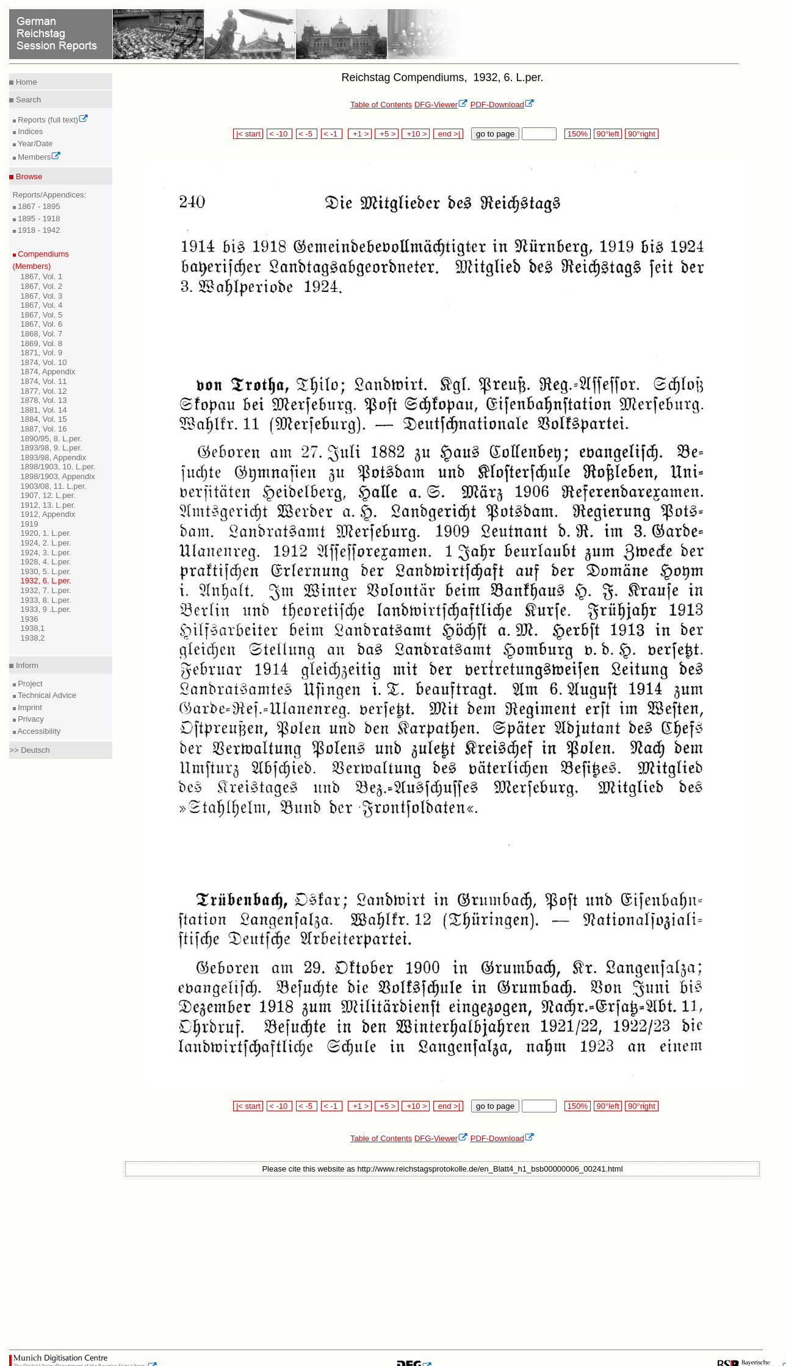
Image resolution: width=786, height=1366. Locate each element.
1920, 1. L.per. (46, 533)
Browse (27, 176)
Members (39, 157)
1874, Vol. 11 (44, 381)
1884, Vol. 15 (44, 419)
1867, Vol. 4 (42, 305)
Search (27, 99)
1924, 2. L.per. (46, 542)
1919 (29, 523)
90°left (607, 133)
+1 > (359, 133)
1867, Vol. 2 (42, 286)
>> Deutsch (29, 750)
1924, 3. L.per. (46, 552)
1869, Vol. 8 (42, 343)
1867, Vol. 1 (42, 276)
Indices (29, 131)
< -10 (279, 133)
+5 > (386, 133)
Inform (25, 665)
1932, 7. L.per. (46, 590)
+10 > (415, 133)
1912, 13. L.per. (48, 505)
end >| (448, 133)
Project (29, 683)
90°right (641, 133)
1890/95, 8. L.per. (51, 438)
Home (25, 82)
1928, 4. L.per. (46, 561)
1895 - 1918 (38, 218)
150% (577, 133)
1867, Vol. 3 (42, 296)
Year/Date (34, 143)
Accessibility (38, 731)
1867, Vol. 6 (42, 324)
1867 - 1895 (38, 206)
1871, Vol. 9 (42, 352)
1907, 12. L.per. (48, 495)
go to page (495, 133)
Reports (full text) (52, 119)
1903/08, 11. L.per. (54, 486)
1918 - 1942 (38, 230)
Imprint (29, 707)
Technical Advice (46, 695)
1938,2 (33, 637)
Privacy (30, 719)
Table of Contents (381, 104)
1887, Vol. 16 (44, 428)
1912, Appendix (48, 514)
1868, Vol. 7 (42, 333)
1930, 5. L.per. (46, 571)
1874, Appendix (48, 371)
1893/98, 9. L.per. (51, 447)
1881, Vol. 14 (44, 409)
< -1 (332, 133)
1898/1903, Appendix (58, 476)
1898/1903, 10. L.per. (58, 466)
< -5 (307, 133)
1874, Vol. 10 (44, 362)
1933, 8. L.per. (46, 600)
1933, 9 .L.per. (46, 609)
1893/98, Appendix (54, 457)
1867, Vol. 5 (42, 314)
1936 (29, 619)
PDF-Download (503, 104)
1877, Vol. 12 (44, 391)
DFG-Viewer (441, 104)
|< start (248, 133)
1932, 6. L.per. (46, 580)
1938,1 (33, 628)
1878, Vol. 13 (44, 400)
